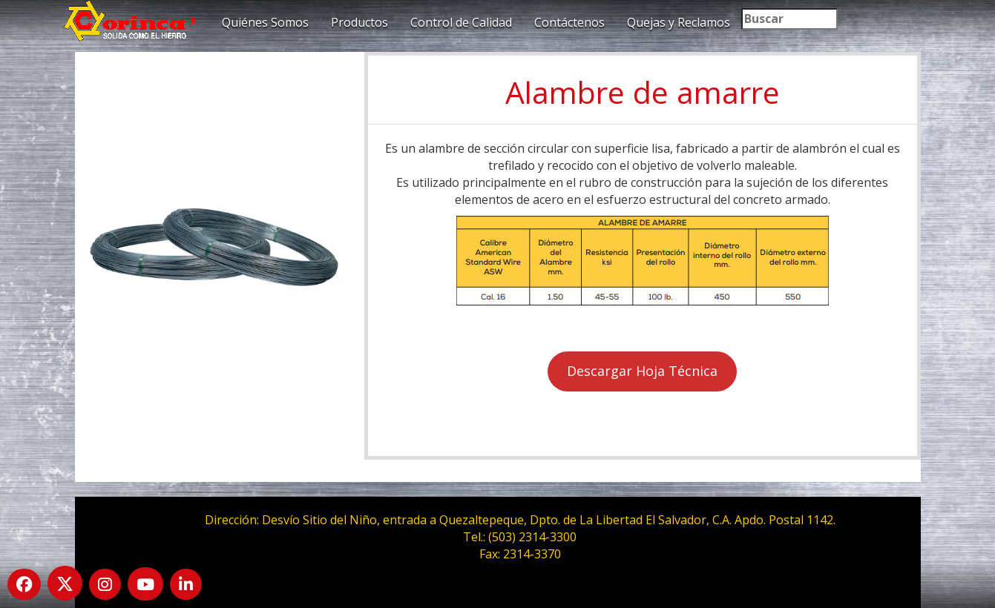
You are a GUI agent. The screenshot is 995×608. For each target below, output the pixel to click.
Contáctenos (569, 22)
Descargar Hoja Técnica (642, 371)
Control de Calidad (461, 22)
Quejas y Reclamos (678, 22)
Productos (359, 22)
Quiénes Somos (265, 22)
